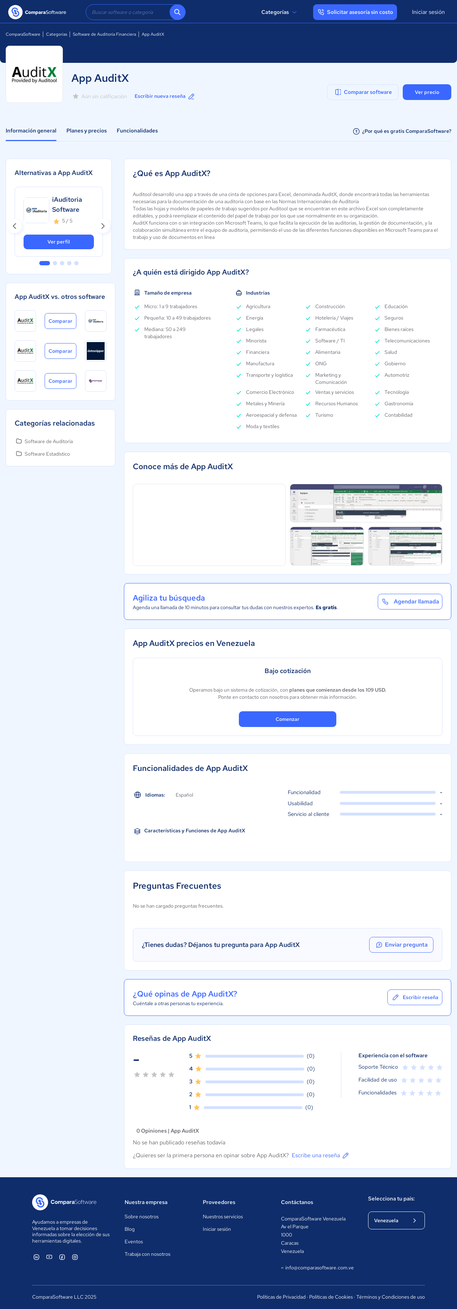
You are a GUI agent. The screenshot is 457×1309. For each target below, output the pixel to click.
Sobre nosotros (142, 1216)
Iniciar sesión (428, 12)
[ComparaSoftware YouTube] (49, 1257)
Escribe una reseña (321, 1155)
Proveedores (219, 1202)
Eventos (134, 1241)
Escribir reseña (414, 997)
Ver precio (427, 92)
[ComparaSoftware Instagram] (75, 1257)
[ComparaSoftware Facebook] (62, 1257)
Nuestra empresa (146, 1202)
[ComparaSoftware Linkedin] (36, 1257)
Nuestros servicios (223, 1216)
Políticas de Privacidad (281, 1297)
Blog (130, 1229)
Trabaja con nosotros (147, 1254)
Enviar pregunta (401, 945)
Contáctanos (297, 1202)
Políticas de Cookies (331, 1297)
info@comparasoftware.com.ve (317, 1268)
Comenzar (288, 719)
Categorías (280, 12)
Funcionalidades (137, 130)
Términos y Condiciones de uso (390, 1297)
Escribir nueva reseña (165, 96)
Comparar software (363, 92)
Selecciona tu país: (391, 1198)
